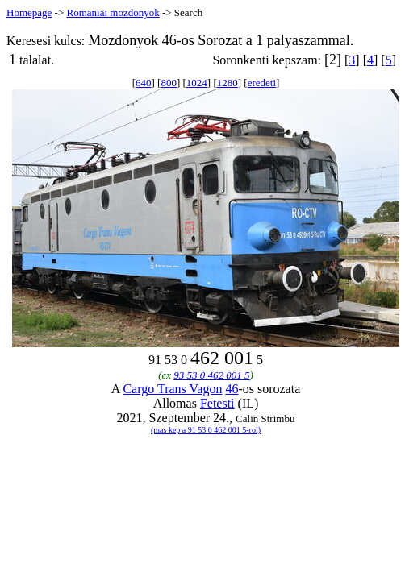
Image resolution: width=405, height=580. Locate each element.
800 (169, 83)
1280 (227, 83)
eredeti (262, 83)
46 (231, 389)
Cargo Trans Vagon (172, 389)
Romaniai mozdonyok (112, 12)
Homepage (29, 12)
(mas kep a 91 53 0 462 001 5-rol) (206, 429)
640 (144, 83)
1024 (196, 83)
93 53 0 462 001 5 (211, 375)
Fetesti (217, 403)
